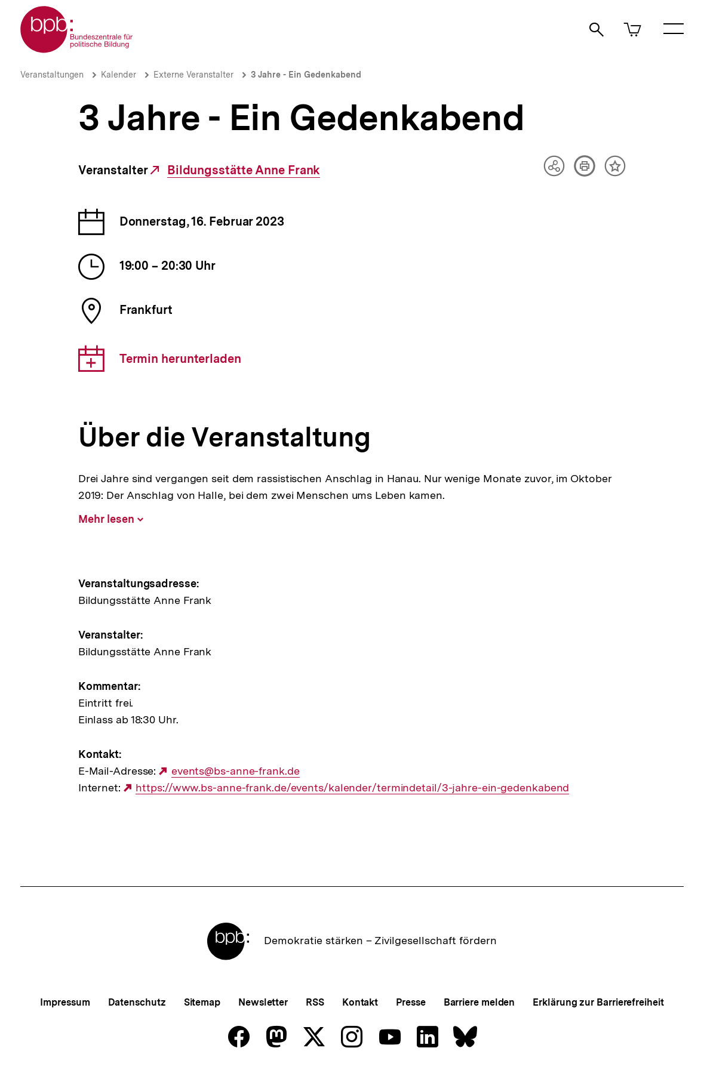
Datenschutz (137, 1002)
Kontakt (360, 1002)
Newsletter (263, 1002)
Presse (410, 1002)
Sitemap (202, 1002)
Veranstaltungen (52, 74)
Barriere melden (479, 1002)
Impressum (65, 1002)
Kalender (118, 74)
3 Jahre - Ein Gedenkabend (306, 74)
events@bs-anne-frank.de (235, 771)
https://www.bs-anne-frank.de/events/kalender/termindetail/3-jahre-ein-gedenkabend (352, 787)
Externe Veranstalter (193, 74)
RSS (315, 1002)
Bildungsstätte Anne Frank (244, 170)
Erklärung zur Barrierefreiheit (598, 1002)
